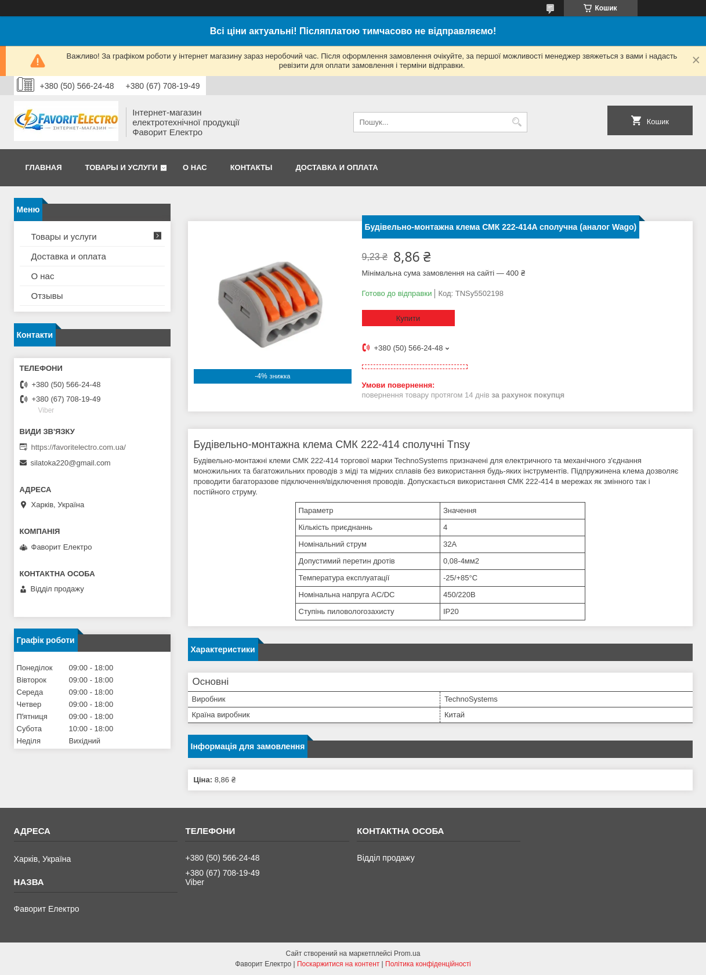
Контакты (251, 167)
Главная (44, 167)
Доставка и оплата (337, 167)
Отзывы (47, 296)
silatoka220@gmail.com (71, 462)
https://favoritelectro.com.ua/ (78, 447)
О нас (195, 167)
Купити (408, 318)
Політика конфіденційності (428, 964)
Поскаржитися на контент (338, 964)
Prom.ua (407, 953)
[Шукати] (517, 122)
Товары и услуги (121, 167)
